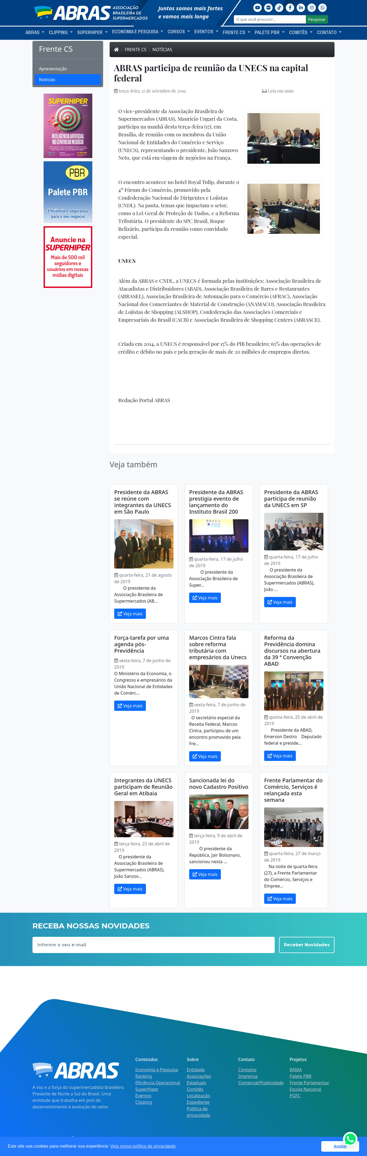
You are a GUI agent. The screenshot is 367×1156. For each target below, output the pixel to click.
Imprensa (248, 1076)
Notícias (47, 80)
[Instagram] (311, 7)
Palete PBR (301, 1076)
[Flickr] (268, 7)
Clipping (143, 1102)
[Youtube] (257, 7)
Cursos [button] (177, 31)
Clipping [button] (59, 32)
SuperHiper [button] (90, 32)
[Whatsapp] (322, 7)
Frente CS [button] (234, 32)
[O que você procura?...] (270, 19)
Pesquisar (317, 19)
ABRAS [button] (33, 32)
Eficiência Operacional (157, 1083)
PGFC (295, 1096)
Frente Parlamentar (309, 1083)
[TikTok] (279, 7)
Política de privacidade (198, 1112)
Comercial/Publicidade (261, 1083)
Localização (198, 1096)
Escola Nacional (305, 1089)
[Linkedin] (301, 7)
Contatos (247, 1070)
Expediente (198, 1102)
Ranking (143, 1076)
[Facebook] (290, 7)
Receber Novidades (307, 944)
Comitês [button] (299, 32)
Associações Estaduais (199, 1079)
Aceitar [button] (340, 1146)
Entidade (196, 1070)
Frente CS (135, 49)
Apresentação (53, 69)
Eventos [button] (204, 31)
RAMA (296, 1070)
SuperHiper (147, 1089)
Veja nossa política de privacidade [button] (143, 1146)
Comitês (195, 1089)
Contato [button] (327, 32)
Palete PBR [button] (268, 32)
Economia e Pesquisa (156, 1070)
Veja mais (130, 614)
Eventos (143, 1096)
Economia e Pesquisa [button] (135, 31)
